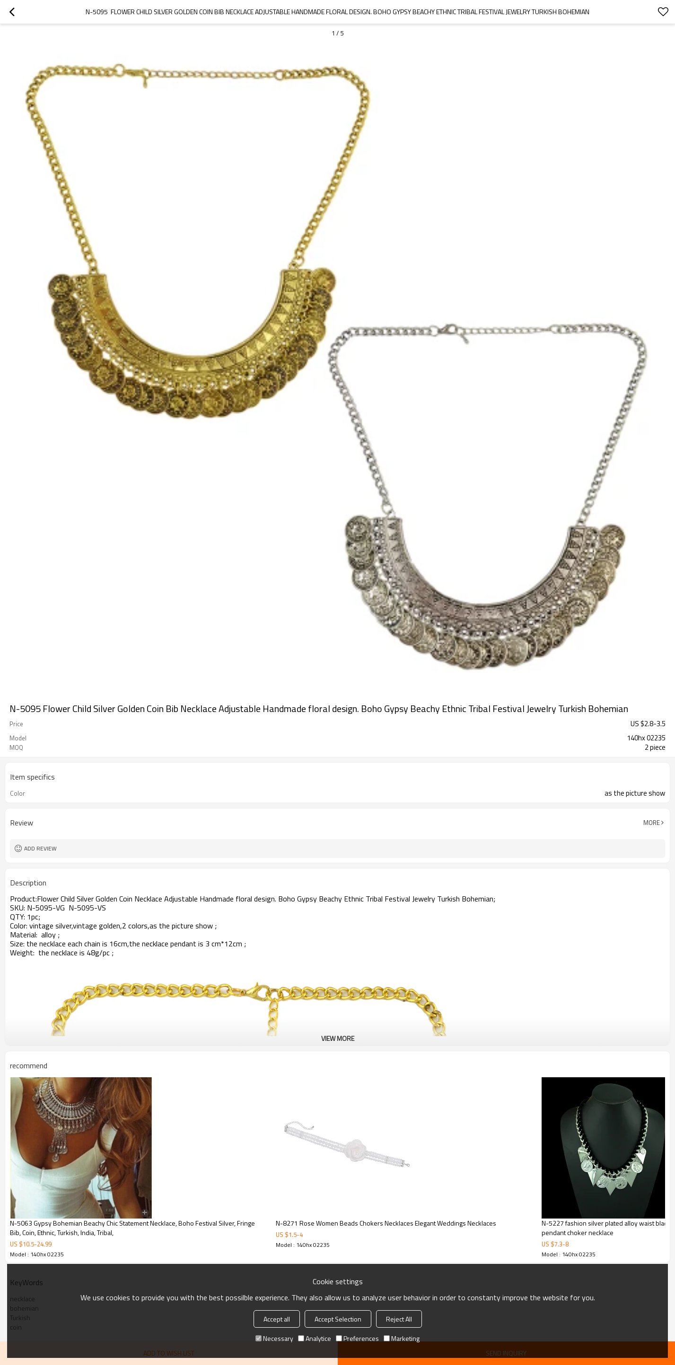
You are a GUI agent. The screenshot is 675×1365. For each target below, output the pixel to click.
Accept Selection (338, 1319)
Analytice (314, 1338)
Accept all (276, 1319)
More (651, 822)
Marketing (402, 1338)
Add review (40, 848)
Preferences (357, 1338)
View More (337, 1038)
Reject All (399, 1319)
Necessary (274, 1338)
